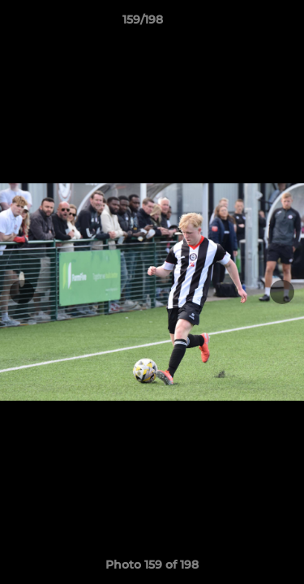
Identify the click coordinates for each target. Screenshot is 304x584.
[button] (245, 23)
